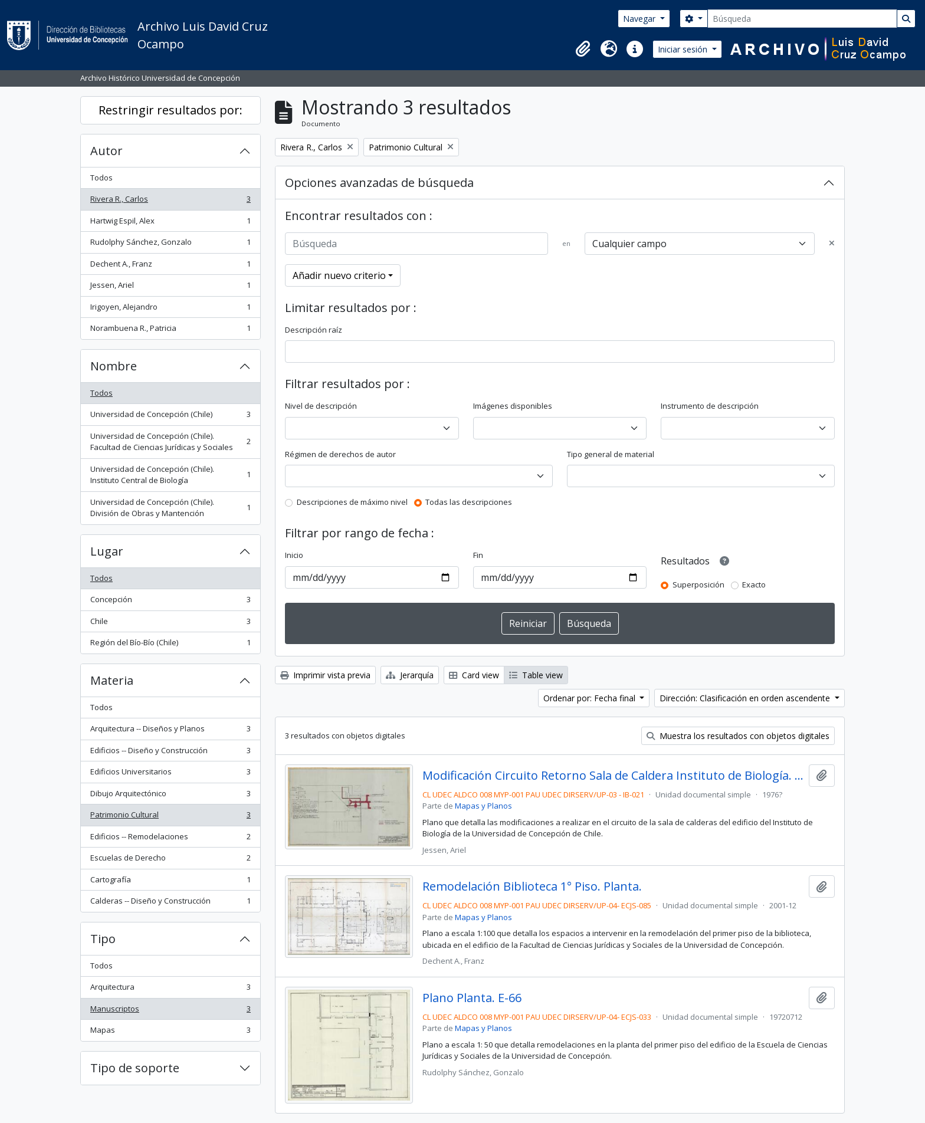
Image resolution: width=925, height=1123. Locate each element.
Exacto (754, 584)
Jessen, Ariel (170, 287)
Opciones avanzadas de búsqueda (379, 183)
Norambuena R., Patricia (170, 331)
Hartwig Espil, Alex (170, 223)
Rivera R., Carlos (170, 201)
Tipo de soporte (134, 1068)
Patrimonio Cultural (170, 817)
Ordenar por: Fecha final (590, 698)
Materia (111, 680)
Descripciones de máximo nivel (352, 502)
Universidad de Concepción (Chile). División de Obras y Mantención (170, 508)
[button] (583, 49)
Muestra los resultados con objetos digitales (738, 735)
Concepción (170, 602)
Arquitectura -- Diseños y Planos (170, 731)
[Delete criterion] (832, 243)
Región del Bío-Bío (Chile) (170, 645)
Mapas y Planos (483, 805)
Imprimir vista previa (325, 675)
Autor (106, 151)
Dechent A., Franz (170, 266)
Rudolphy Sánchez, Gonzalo (170, 244)
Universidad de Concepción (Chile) (170, 417)
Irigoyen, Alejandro (170, 309)
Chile (170, 624)
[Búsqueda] (802, 18)
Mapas (170, 1032)
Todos (101, 177)
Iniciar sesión (684, 49)
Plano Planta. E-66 (471, 998)
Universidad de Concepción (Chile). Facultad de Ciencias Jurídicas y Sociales (170, 442)
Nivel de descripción (321, 405)
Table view (536, 675)
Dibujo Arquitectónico (170, 796)
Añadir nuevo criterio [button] (339, 275)
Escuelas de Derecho (170, 860)
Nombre (113, 366)
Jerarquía (410, 675)
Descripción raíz (313, 329)
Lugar (106, 551)
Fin (478, 555)
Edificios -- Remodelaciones (170, 839)
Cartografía (170, 882)
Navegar (640, 18)
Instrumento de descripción (710, 405)
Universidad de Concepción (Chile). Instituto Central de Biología (170, 475)
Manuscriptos (170, 1011)
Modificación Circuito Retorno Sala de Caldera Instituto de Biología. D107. (613, 776)
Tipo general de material (610, 454)
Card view (474, 675)
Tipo (103, 939)
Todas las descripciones (468, 502)
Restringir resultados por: (170, 110)
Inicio (294, 555)
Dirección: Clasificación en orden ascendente (746, 698)
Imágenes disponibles (512, 405)
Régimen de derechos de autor (340, 454)
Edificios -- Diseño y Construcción (170, 753)
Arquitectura (170, 989)
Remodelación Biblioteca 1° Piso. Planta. (532, 886)
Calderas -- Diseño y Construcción (170, 903)
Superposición (698, 584)
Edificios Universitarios (170, 774)
